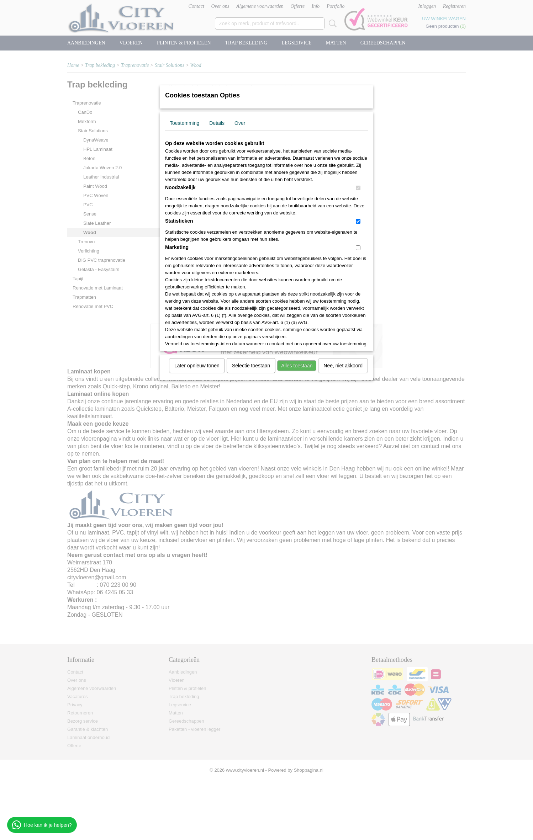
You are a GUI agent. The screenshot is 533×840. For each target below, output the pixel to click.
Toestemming (184, 123)
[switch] (358, 188)
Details (217, 123)
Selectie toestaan (251, 365)
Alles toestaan (296, 365)
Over (239, 123)
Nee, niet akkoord (343, 365)
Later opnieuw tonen (197, 365)
